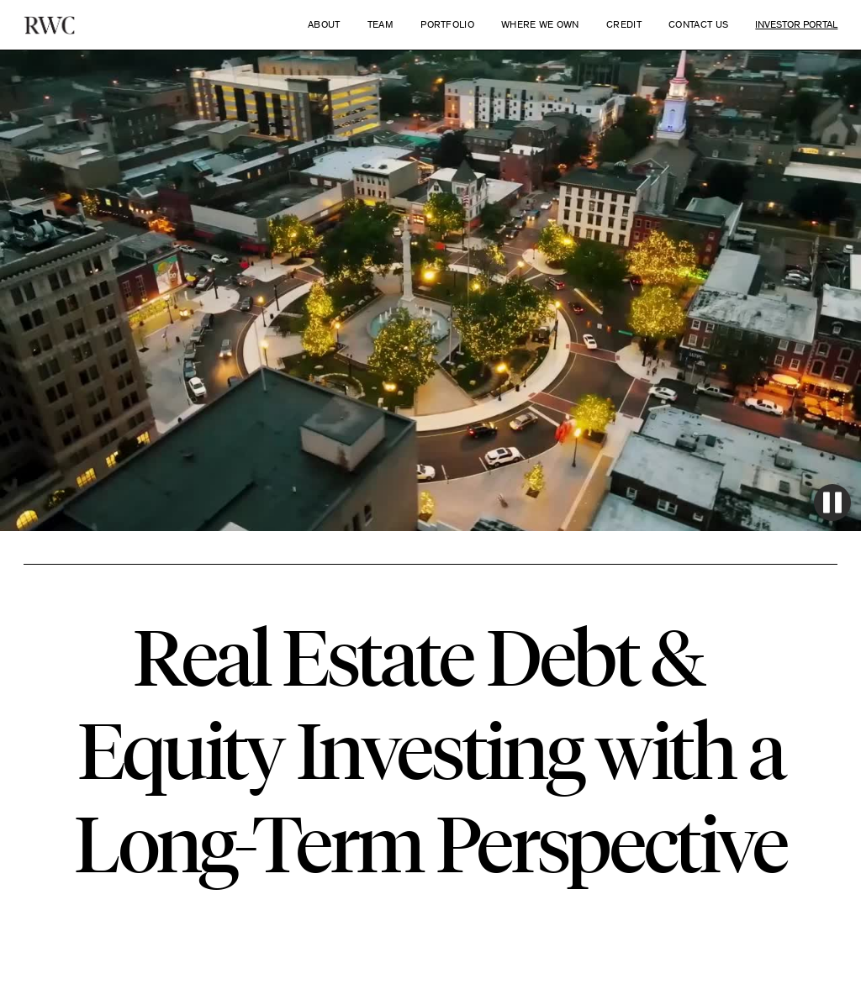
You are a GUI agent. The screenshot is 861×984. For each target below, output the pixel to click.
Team (380, 24)
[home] (49, 25)
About (324, 24)
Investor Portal (796, 24)
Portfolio (447, 24)
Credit (624, 24)
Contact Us (698, 24)
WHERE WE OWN (540, 24)
